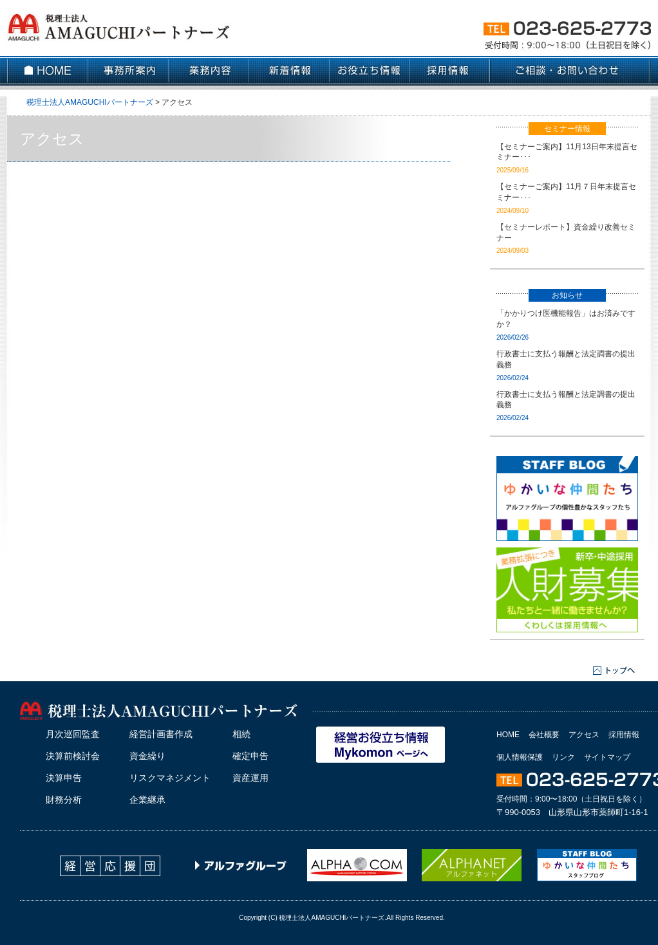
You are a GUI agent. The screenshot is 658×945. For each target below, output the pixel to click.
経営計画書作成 (161, 734)
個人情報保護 (519, 757)
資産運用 (250, 778)
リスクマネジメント (170, 778)
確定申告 (250, 756)
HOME (508, 734)
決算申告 (64, 778)
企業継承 (147, 799)
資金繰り (147, 756)
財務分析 (64, 799)
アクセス (584, 734)
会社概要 (544, 734)
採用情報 (623, 734)
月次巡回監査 (73, 734)
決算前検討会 (73, 756)
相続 (241, 734)
